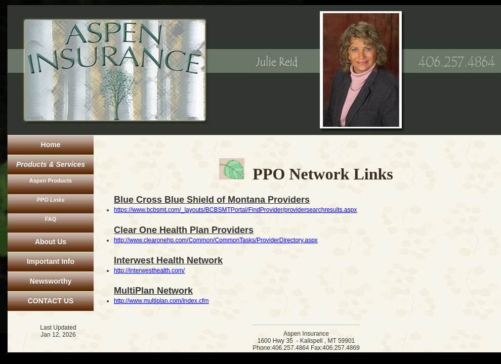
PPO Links (50, 200)
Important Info (50, 261)
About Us (50, 242)
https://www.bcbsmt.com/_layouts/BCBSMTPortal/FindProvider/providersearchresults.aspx (235, 209)
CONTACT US (51, 301)
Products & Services (50, 164)
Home (51, 145)
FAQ (51, 219)
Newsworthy (50, 281)
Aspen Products (50, 180)
